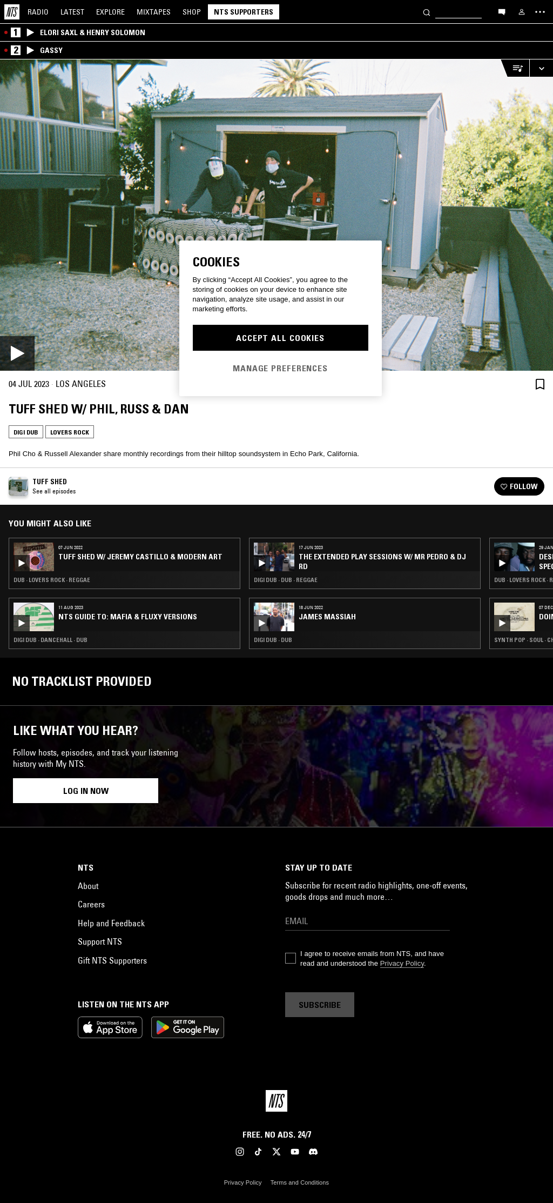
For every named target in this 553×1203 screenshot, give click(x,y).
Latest (72, 12)
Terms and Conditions (300, 1182)
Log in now (86, 790)
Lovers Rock (69, 432)
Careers (91, 904)
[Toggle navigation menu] (540, 11)
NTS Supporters (243, 12)
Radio (38, 12)
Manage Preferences (280, 368)
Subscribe (320, 1004)
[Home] (11, 11)
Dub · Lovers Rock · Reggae (52, 580)
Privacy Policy (402, 963)
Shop (192, 12)
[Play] (276, 215)
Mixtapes (154, 12)
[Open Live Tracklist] (514, 68)
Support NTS (100, 941)
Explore (110, 12)
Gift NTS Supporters (112, 960)
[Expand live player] (541, 68)
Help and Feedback (111, 923)
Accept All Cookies (280, 337)
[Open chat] (501, 11)
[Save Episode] (540, 384)
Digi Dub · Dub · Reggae (286, 580)
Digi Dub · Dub (273, 640)
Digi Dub (26, 432)
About (88, 885)
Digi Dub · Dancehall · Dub (50, 640)
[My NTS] (521, 12)
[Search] (426, 11)
